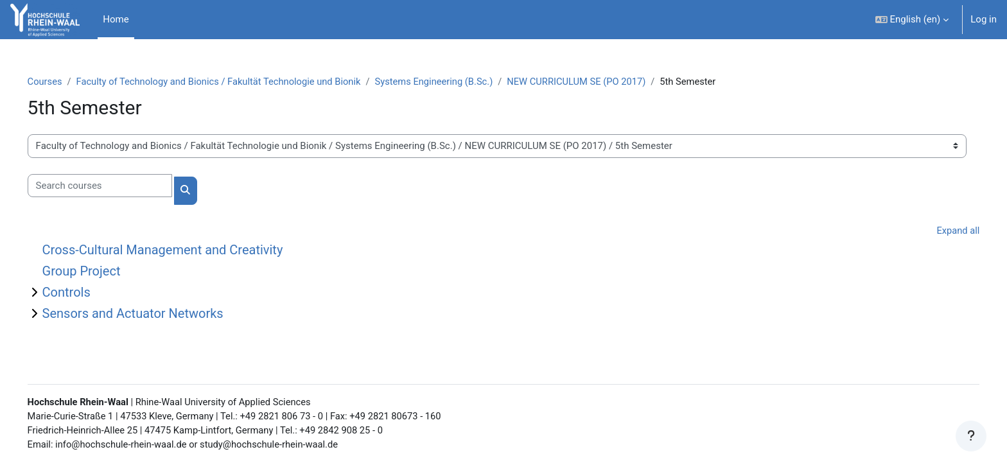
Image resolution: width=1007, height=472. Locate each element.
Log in (983, 19)
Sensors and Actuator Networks (150, 314)
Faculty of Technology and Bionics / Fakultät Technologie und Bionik (240, 81)
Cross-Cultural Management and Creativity (180, 250)
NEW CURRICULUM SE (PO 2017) (606, 81)
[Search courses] (118, 186)
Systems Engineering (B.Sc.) (460, 81)
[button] (912, 19)
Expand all (939, 230)
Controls (84, 293)
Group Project (99, 271)
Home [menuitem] (115, 19)
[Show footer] (971, 436)
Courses (63, 81)
